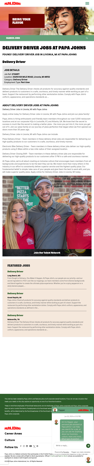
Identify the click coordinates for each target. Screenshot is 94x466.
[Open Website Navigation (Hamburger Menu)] (87, 6)
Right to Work (62, 456)
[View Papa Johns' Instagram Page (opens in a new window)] (24, 447)
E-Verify (52, 456)
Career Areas (13, 433)
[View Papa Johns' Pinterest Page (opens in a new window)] (38, 447)
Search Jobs (13, 38)
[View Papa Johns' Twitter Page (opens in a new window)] (34, 447)
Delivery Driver (15, 271)
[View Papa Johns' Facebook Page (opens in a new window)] (21, 447)
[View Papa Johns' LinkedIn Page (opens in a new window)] (27, 447)
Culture (10, 440)
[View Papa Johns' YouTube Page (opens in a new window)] (31, 447)
